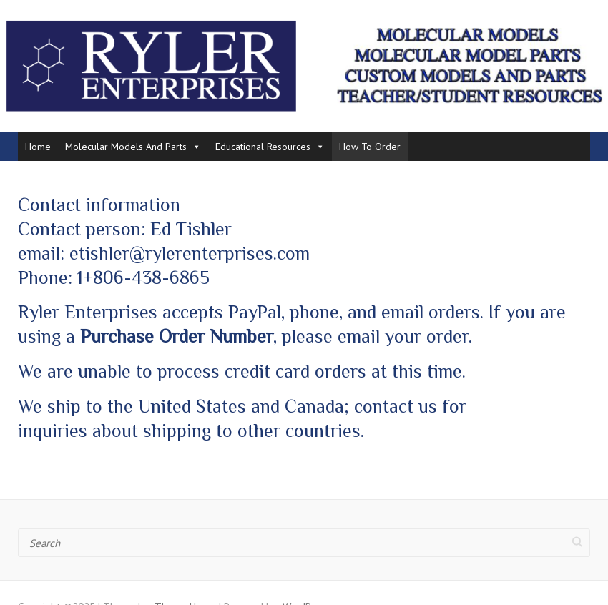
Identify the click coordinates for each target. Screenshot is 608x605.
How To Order (370, 146)
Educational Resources (270, 146)
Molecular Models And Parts (133, 146)
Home (38, 146)
